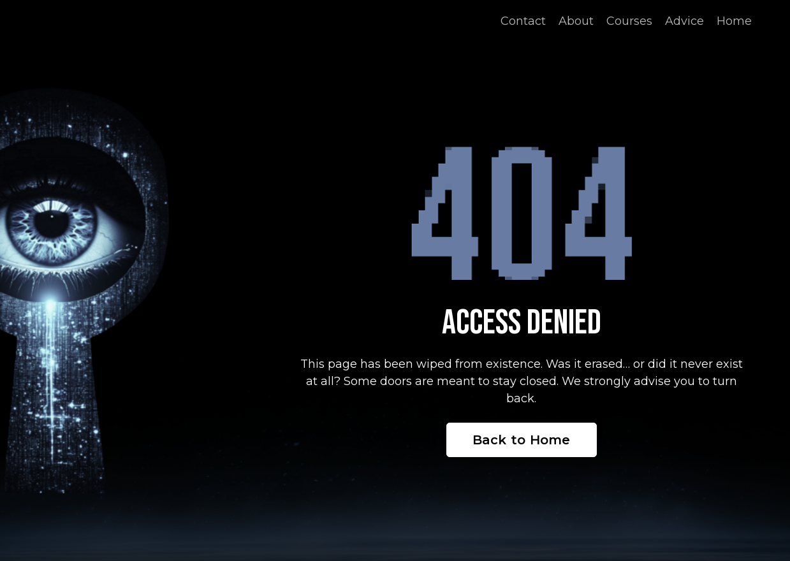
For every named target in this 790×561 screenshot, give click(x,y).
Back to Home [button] (521, 440)
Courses (629, 21)
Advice (684, 21)
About (576, 21)
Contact (523, 21)
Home (734, 21)
